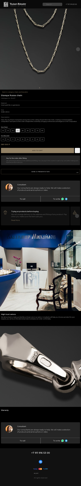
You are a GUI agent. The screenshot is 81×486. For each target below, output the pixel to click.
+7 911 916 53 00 (40, 452)
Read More (15, 220)
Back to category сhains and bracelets (15, 92)
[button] (78, 49)
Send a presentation (54, 172)
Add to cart (37, 150)
